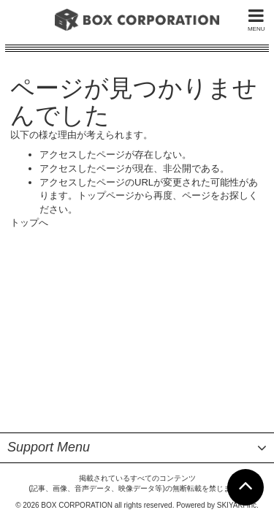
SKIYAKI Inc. (238, 323)
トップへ (29, 222)
